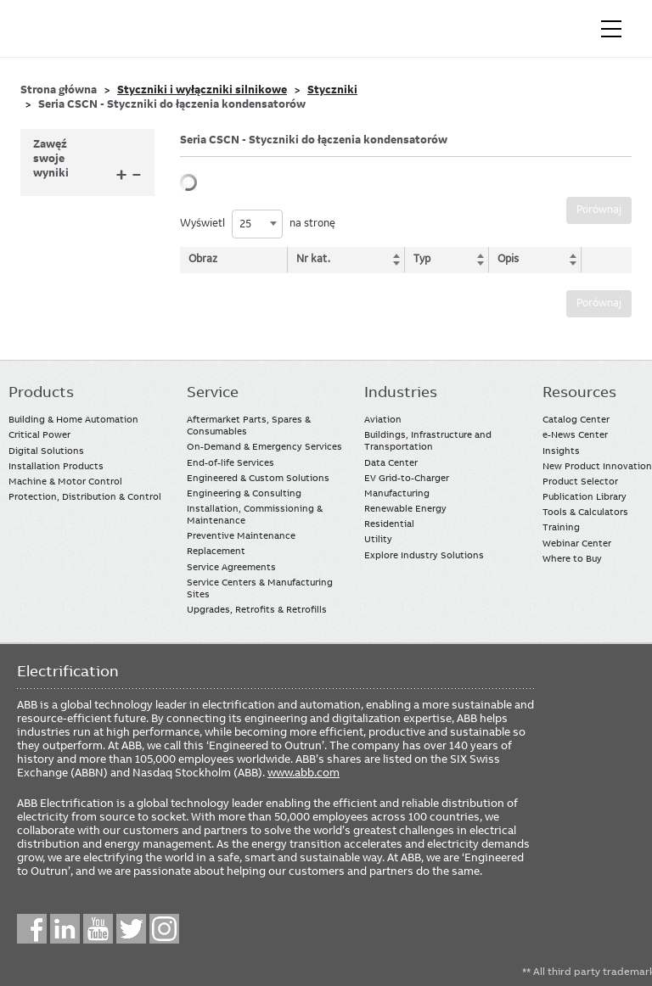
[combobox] (257, 224)
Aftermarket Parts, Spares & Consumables (249, 425)
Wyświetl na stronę (257, 224)
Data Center (391, 462)
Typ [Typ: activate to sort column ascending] (421, 259)
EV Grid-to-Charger (406, 478)
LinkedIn (65, 929)
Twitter (131, 929)
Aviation (383, 419)
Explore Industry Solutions (424, 555)
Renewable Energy (405, 508)
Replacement (216, 551)
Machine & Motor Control (65, 481)
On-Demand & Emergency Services (264, 446)
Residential (389, 523)
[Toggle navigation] (611, 28)
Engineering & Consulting (244, 493)
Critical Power (39, 434)
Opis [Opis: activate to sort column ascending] (508, 259)
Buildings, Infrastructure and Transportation (428, 440)
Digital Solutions (46, 451)
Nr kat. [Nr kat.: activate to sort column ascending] (313, 259)
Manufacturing (397, 493)
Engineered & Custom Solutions (258, 478)
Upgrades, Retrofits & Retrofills (257, 609)
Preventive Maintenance (241, 535)
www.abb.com (303, 772)
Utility (378, 539)
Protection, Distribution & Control (84, 496)
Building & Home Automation (73, 419)
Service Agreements (231, 567)
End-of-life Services (230, 462)
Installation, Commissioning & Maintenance (255, 514)
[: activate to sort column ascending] (607, 259)
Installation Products (56, 466)
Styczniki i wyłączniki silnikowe (202, 90)
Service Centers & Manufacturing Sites (260, 588)
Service (213, 392)
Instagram (164, 929)
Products (41, 392)
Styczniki (332, 90)
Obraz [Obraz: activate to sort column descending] (202, 259)
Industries (400, 392)
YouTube (98, 929)
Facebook (32, 929)
